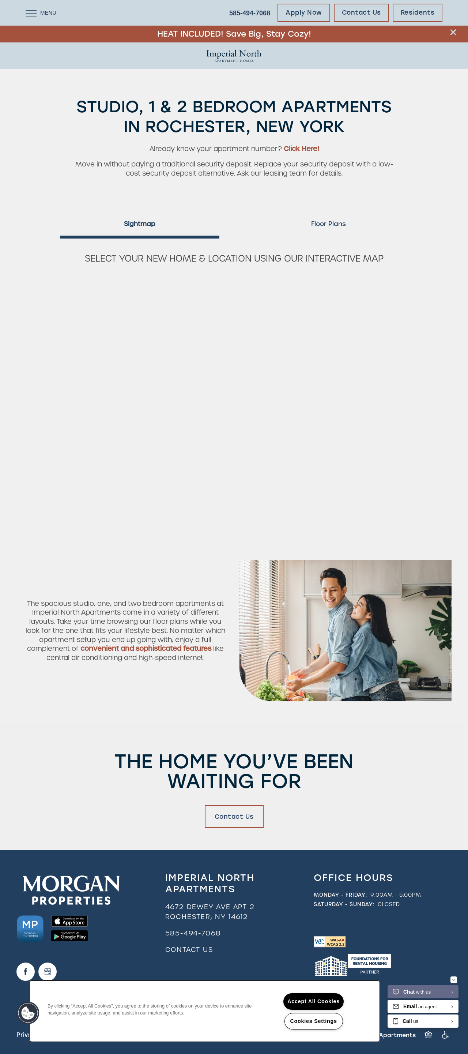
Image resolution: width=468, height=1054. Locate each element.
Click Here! (301, 149)
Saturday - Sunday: (344, 904)
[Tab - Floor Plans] (328, 224)
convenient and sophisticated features (145, 648)
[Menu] (41, 13)
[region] (204, 1011)
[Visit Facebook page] (25, 972)
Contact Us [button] (234, 816)
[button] (453, 32)
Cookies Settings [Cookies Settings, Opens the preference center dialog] (313, 1021)
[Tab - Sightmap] (139, 224)
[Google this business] (47, 972)
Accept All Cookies (313, 1001)
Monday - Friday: (340, 895)
